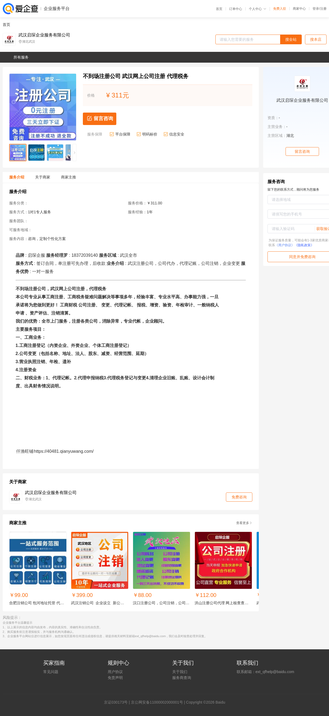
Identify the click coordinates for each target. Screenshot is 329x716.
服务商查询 (181, 678)
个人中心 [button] (257, 9)
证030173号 (118, 702)
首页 (219, 9)
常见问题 (50, 672)
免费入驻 (279, 8)
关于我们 (179, 672)
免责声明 (115, 678)
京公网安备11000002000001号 (157, 702)
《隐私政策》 (304, 245)
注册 (323, 9)
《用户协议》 (284, 245)
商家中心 (299, 8)
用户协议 (115, 672)
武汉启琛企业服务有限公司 (44, 35)
